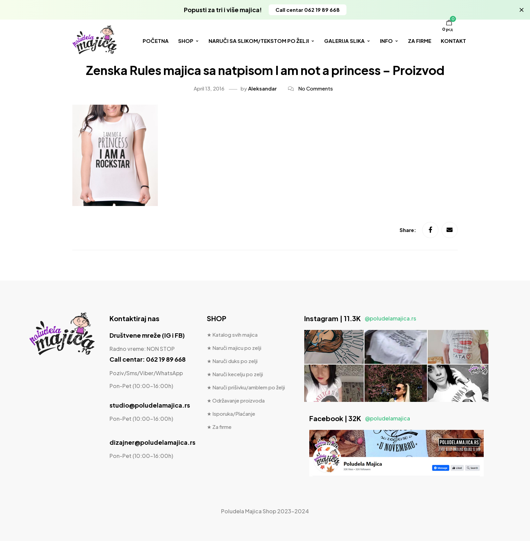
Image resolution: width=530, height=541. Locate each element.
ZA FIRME (419, 40)
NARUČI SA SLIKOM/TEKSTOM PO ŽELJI (262, 40)
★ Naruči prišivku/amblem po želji (246, 387)
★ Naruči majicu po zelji (234, 347)
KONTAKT (453, 40)
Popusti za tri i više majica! (223, 10)
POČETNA (156, 40)
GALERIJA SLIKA (347, 40)
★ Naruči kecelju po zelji (235, 374)
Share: (408, 230)
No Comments (315, 88)
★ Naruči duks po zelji (232, 361)
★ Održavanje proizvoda (236, 400)
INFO (389, 40)
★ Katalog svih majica (232, 334)
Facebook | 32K (359, 418)
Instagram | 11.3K (360, 318)
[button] (307, 9)
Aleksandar (262, 88)
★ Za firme (219, 426)
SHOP (188, 40)
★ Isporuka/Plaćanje (231, 413)
